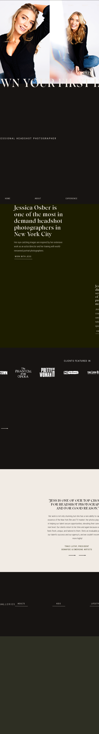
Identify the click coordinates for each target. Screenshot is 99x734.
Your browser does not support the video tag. (55, 138)
